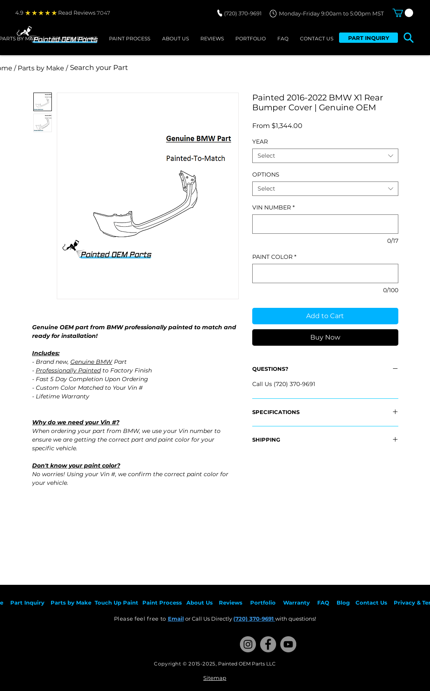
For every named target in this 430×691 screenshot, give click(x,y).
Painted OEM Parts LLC (247, 664)
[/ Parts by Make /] (41, 68)
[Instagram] (248, 644)
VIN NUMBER (273, 207)
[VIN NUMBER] (325, 224)
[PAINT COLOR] (325, 273)
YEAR (260, 141)
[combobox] (325, 156)
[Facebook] (268, 644)
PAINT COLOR (274, 257)
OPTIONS (265, 174)
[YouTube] (288, 644)
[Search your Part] (179, 68)
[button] (403, 13)
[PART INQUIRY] (368, 38)
